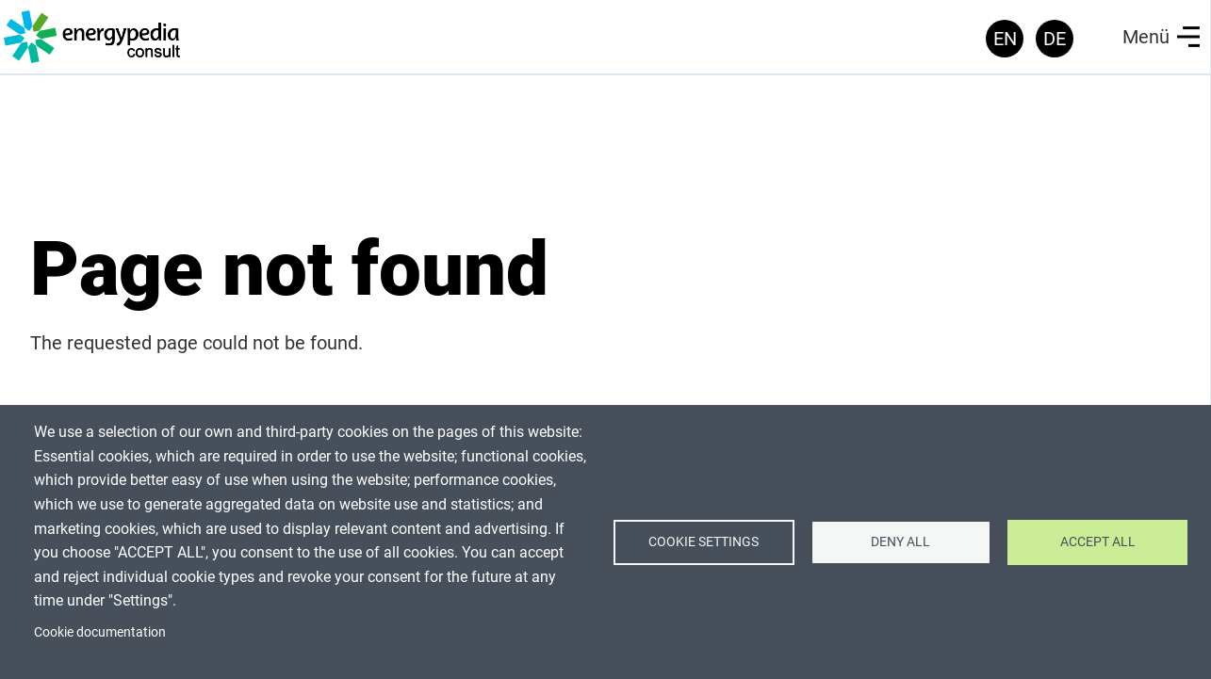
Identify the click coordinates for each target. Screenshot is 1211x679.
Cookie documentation (100, 631)
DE (1054, 38)
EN (1005, 38)
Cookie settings (703, 541)
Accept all (1098, 541)
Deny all (900, 541)
